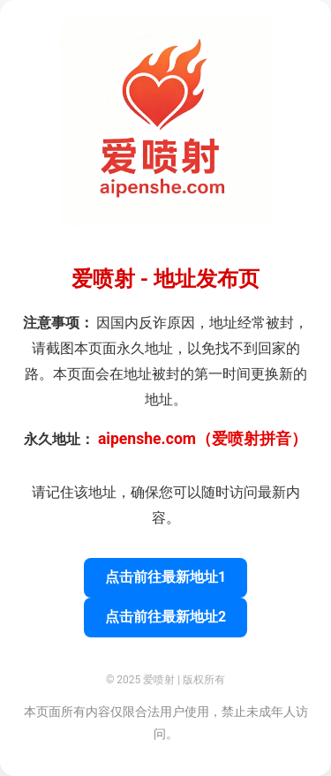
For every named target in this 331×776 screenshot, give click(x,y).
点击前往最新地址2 (165, 616)
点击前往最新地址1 (165, 577)
